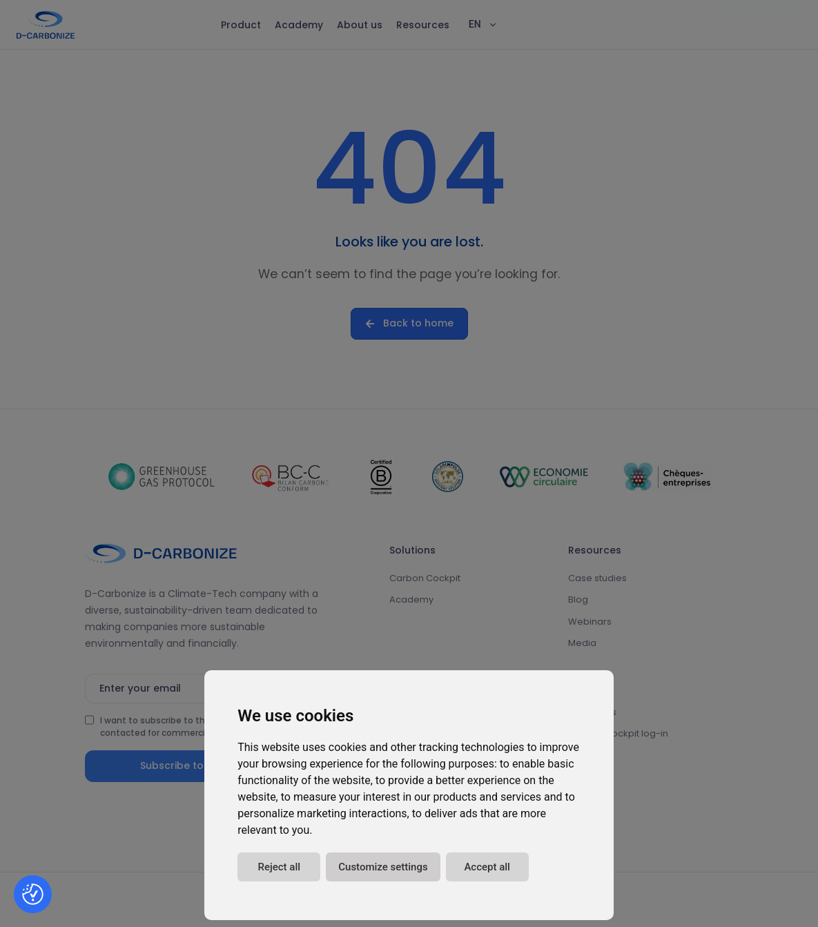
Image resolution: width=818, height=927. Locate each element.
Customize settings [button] (382, 867)
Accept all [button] (487, 867)
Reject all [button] (278, 867)
